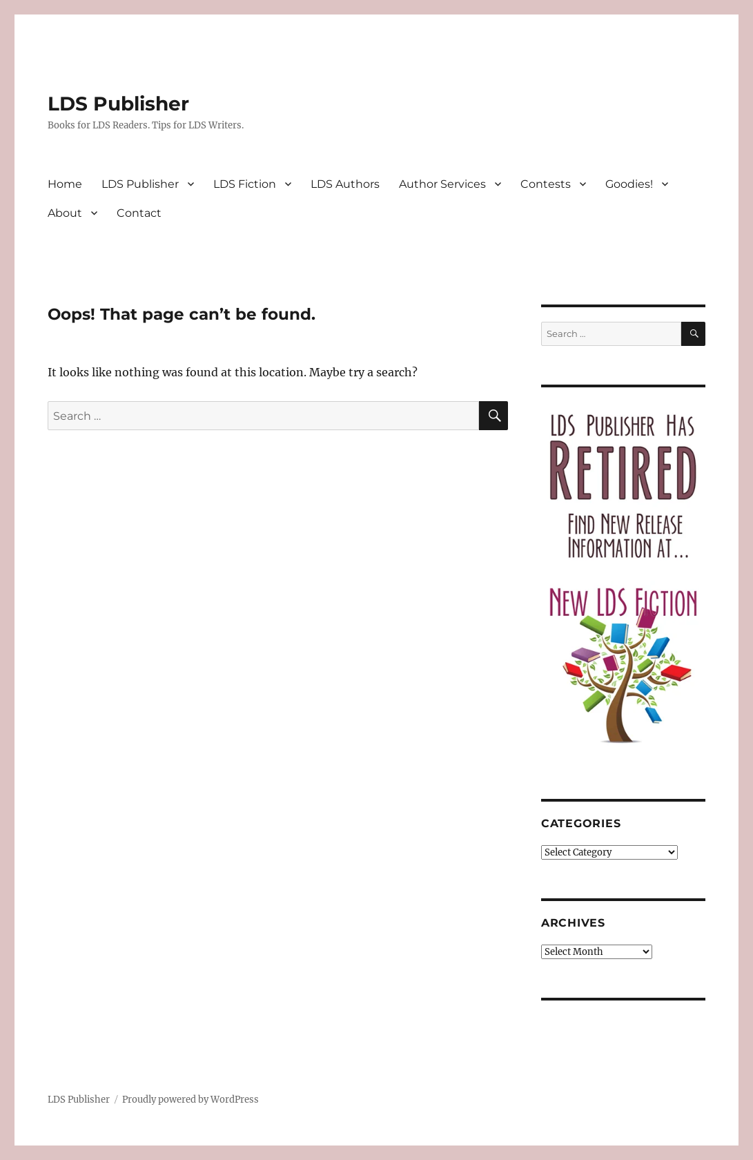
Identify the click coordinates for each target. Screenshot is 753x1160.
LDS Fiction (244, 184)
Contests (545, 184)
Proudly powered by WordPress (190, 1099)
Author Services (442, 184)
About (65, 213)
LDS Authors (345, 184)
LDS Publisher (118, 103)
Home (65, 184)
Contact (139, 213)
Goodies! (629, 184)
